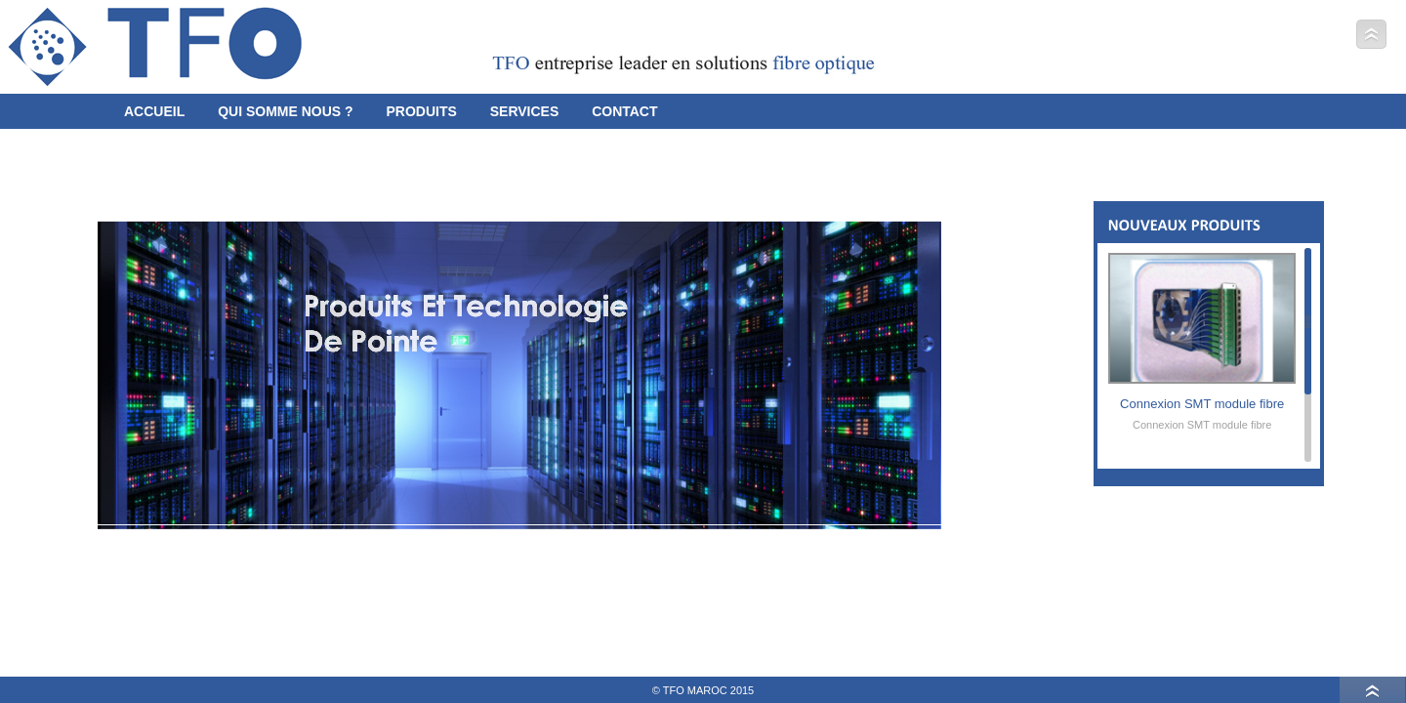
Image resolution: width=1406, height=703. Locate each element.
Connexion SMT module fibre (1202, 412)
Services (524, 107)
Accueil (154, 107)
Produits (421, 107)
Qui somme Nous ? (285, 107)
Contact (624, 107)
